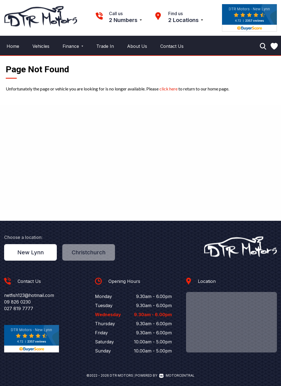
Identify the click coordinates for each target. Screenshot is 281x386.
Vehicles (40, 46)
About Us (137, 46)
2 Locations (183, 20)
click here (168, 88)
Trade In (105, 46)
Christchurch (89, 252)
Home (13, 46)
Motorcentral (177, 375)
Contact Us (172, 46)
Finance (73, 46)
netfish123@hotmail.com (29, 295)
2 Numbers (123, 20)
